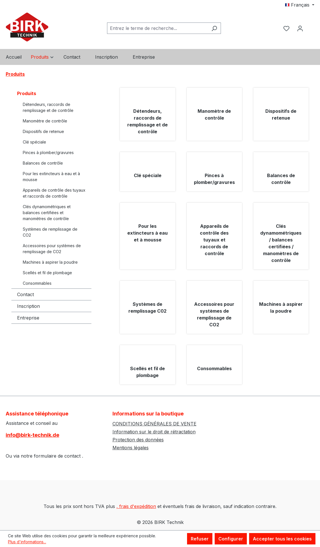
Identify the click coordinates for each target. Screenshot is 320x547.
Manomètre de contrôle (45, 120)
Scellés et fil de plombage (47, 272)
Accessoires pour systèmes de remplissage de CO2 (52, 248)
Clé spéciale (34, 142)
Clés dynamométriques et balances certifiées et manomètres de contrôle (47, 212)
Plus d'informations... (27, 541)
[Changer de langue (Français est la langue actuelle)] (299, 5)
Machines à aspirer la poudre (50, 262)
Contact (25, 294)
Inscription (28, 306)
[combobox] (157, 28)
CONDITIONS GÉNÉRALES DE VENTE (154, 424)
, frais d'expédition (136, 506)
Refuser (200, 539)
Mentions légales (130, 447)
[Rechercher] (214, 28)
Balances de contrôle (43, 163)
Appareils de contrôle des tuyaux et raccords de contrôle (54, 193)
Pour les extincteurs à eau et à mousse (51, 176)
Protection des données (138, 439)
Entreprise (28, 318)
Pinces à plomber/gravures (48, 152)
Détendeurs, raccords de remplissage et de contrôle (48, 107)
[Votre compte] (300, 28)
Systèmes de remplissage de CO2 (50, 232)
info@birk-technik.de (32, 435)
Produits (26, 93)
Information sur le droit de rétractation (154, 432)
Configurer (230, 539)
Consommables (37, 283)
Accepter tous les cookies (282, 539)
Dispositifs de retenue (43, 131)
